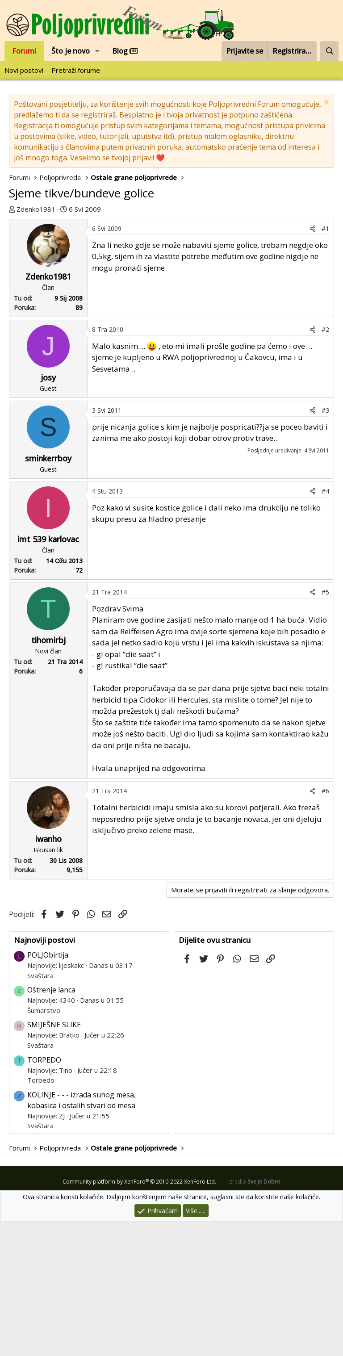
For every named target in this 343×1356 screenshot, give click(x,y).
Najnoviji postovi (44, 1074)
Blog (125, 51)
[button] (98, 51)
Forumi (24, 51)
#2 (325, 463)
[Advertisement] (171, 285)
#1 (325, 362)
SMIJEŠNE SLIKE (54, 1158)
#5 (325, 726)
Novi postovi (23, 70)
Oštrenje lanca (51, 1124)
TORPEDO (44, 1194)
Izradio (254, 1315)
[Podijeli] (312, 362)
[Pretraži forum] (329, 51)
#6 (325, 925)
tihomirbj (48, 774)
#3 (325, 544)
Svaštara (40, 1109)
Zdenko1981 (36, 209)
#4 (325, 625)
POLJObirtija (47, 1089)
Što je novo (70, 51)
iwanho (48, 972)
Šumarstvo (43, 1144)
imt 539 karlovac (48, 673)
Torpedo (40, 1214)
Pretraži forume (75, 70)
